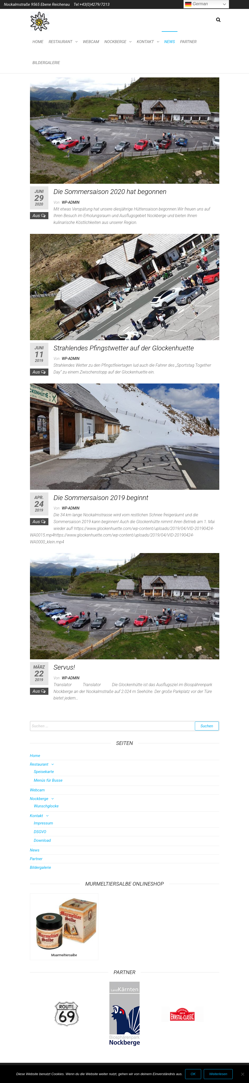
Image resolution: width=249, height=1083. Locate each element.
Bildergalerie (46, 62)
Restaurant (60, 41)
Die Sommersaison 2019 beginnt (101, 498)
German (196, 4)
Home (38, 41)
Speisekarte (44, 771)
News (169, 41)
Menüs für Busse (48, 780)
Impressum (43, 823)
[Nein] (242, 1074)
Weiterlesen (218, 1074)
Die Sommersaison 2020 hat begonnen (110, 192)
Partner (188, 41)
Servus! (64, 667)
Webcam (91, 41)
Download (42, 840)
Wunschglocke (46, 806)
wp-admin (70, 202)
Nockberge (115, 41)
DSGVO (40, 831)
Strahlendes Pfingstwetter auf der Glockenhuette (124, 348)
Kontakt (145, 41)
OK (193, 1074)
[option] (66, 1014)
